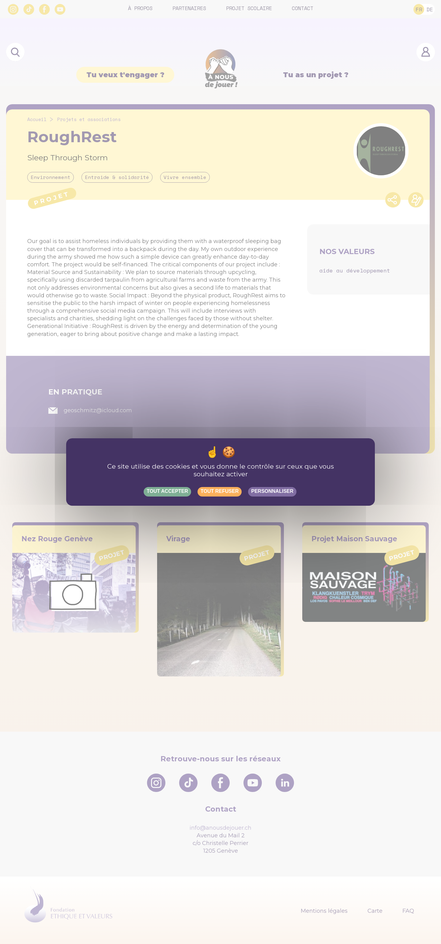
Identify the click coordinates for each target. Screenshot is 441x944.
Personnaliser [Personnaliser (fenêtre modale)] (272, 491)
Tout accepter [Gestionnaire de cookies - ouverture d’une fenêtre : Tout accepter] (167, 491)
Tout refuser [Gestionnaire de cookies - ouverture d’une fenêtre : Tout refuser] (220, 491)
